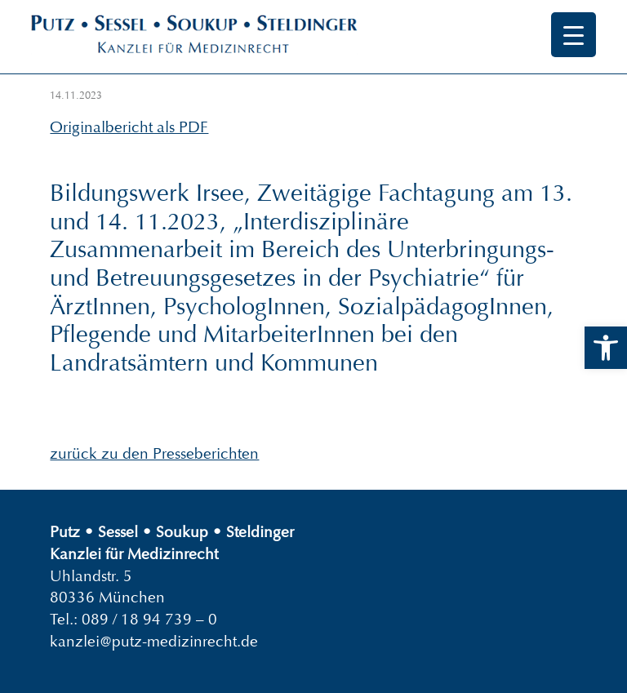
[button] (606, 348)
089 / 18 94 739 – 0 (149, 619)
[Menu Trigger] (573, 34)
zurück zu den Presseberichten (154, 453)
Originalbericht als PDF (129, 127)
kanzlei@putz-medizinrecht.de (154, 641)
